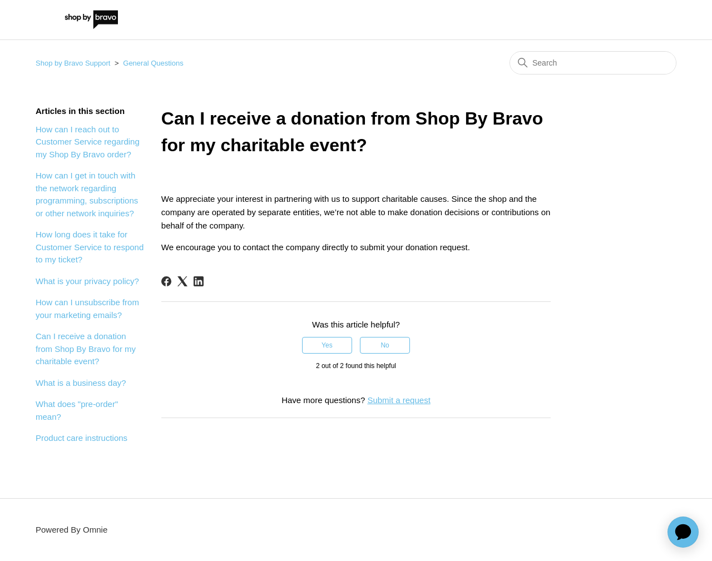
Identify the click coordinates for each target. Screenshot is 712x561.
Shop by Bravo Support (73, 63)
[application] (683, 532)
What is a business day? (81, 383)
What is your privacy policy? (87, 281)
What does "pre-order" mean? (77, 410)
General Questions (153, 63)
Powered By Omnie (71, 529)
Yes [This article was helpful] (327, 345)
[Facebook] (166, 281)
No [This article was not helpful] (384, 345)
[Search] (593, 63)
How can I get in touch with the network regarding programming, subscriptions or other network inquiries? (87, 194)
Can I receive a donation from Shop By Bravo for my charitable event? (86, 348)
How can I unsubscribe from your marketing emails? (87, 308)
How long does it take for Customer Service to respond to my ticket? (90, 247)
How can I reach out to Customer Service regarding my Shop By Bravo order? (88, 142)
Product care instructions (81, 438)
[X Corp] (182, 281)
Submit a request (398, 400)
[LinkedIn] (199, 281)
